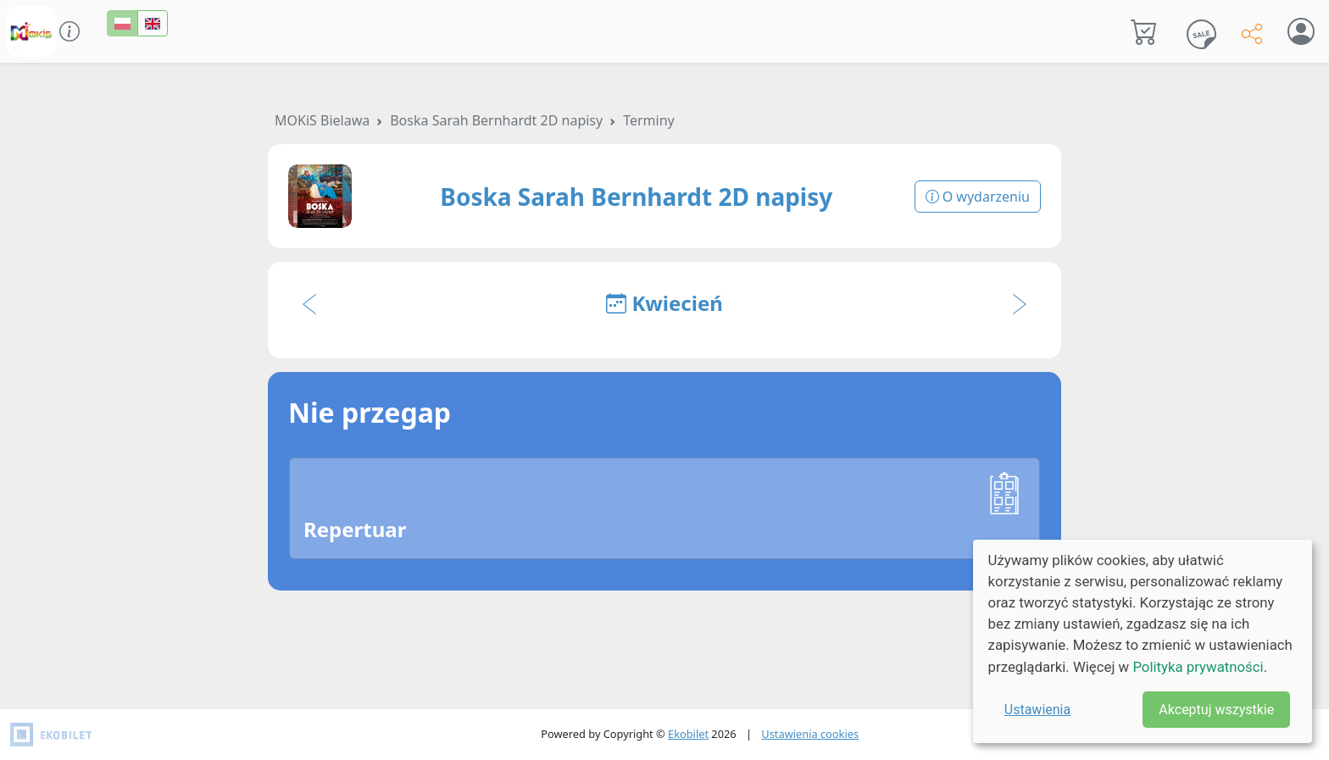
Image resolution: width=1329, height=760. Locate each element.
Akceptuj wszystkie (1216, 710)
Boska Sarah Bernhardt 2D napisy (496, 120)
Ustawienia (1037, 710)
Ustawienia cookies (810, 733)
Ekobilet (688, 733)
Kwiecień (664, 303)
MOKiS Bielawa (322, 120)
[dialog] (1142, 641)
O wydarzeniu (978, 196)
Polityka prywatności (1197, 666)
